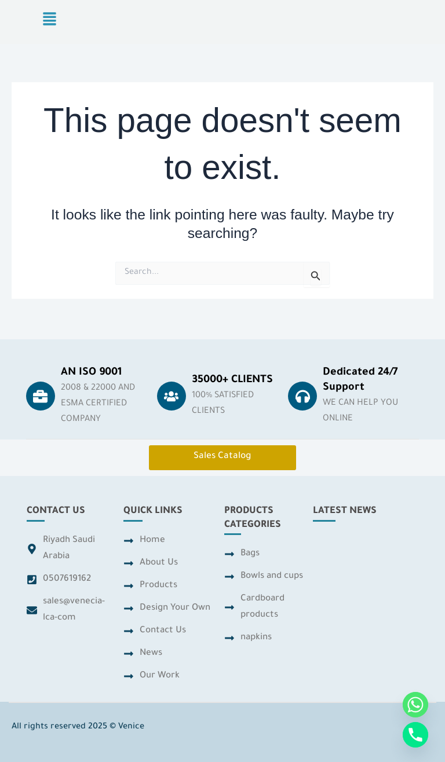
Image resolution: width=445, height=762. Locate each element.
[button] (49, 21)
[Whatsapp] (415, 704)
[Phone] (415, 735)
